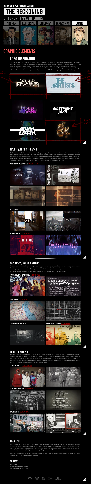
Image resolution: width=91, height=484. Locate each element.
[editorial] (28, 23)
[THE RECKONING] (24, 11)
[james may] (62, 23)
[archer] (11, 23)
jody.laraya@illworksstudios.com (19, 468)
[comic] (79, 23)
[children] (45, 23)
